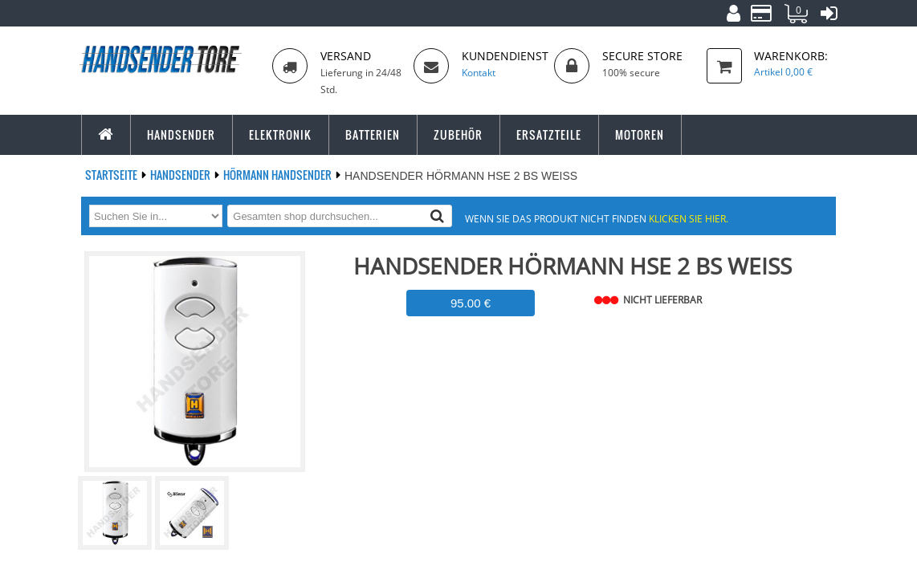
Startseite (112, 174)
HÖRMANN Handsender (278, 174)
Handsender (181, 174)
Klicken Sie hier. (688, 218)
